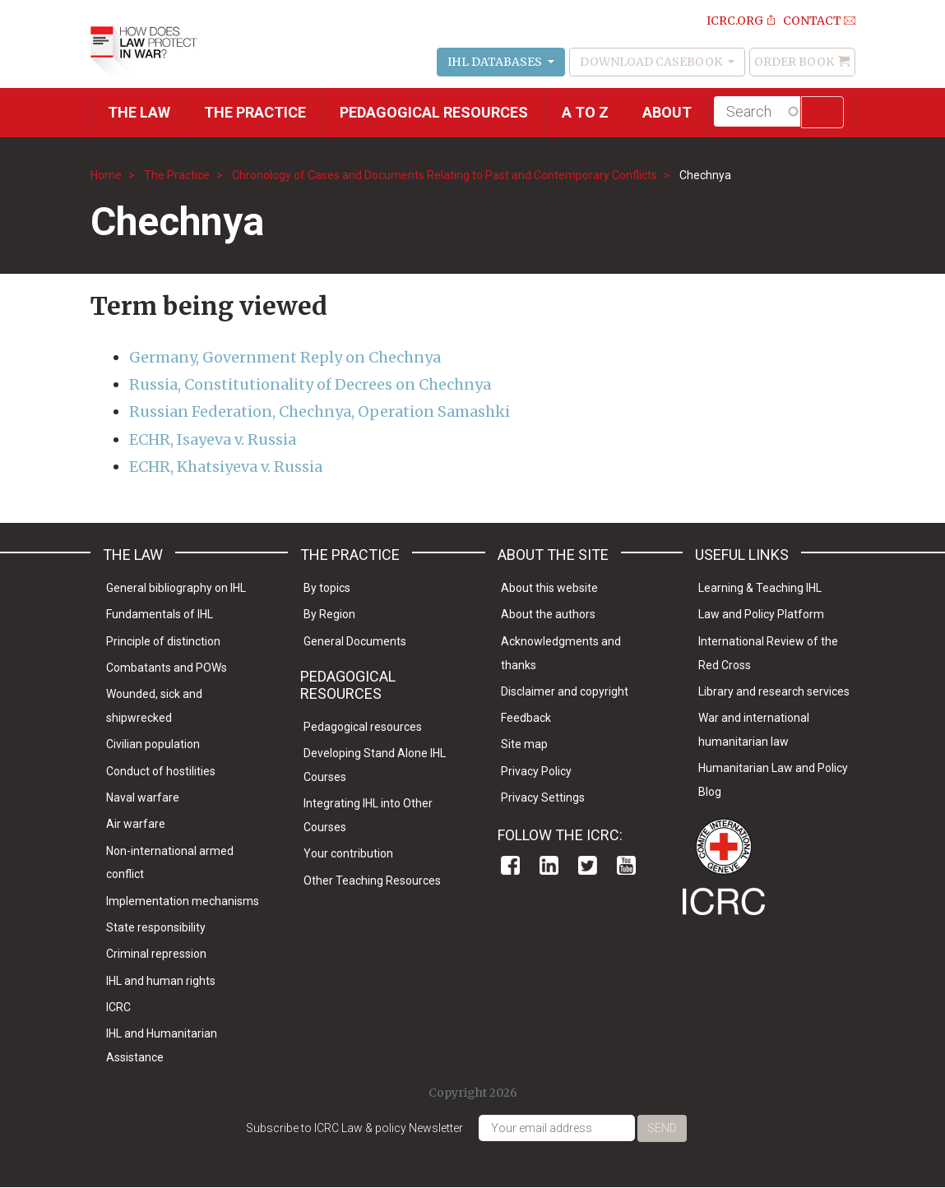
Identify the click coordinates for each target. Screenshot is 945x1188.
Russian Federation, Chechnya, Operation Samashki (319, 411)
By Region (329, 614)
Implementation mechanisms (182, 901)
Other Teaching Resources (372, 880)
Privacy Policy (536, 771)
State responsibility (156, 927)
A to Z (585, 112)
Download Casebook (652, 61)
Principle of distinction (163, 641)
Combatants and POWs (166, 667)
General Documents (354, 641)
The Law (139, 112)
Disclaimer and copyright (564, 691)
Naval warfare (142, 797)
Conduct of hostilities (160, 771)
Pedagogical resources (434, 112)
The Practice (177, 175)
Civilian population (153, 744)
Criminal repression (156, 953)
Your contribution (348, 853)
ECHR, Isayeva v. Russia (212, 439)
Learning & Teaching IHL (760, 587)
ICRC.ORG (734, 20)
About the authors (548, 614)
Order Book (794, 61)
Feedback (526, 717)
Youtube (626, 865)
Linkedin (549, 865)
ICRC (118, 1007)
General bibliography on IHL (176, 587)
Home (106, 175)
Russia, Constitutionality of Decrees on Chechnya (310, 384)
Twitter (587, 865)
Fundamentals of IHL (159, 614)
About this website (549, 587)
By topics (326, 587)
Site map (524, 744)
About (667, 112)
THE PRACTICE (255, 112)
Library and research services (774, 691)
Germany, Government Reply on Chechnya (285, 357)
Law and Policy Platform (761, 614)
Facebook (510, 865)
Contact (812, 20)
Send (662, 1128)
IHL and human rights (160, 980)
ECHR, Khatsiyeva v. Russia (225, 466)
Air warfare (135, 823)
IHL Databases (495, 61)
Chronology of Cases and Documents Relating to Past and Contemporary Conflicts (444, 175)
